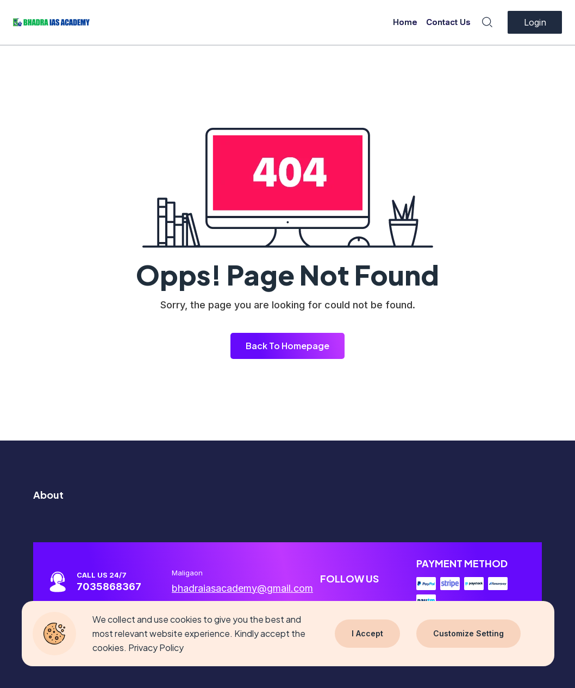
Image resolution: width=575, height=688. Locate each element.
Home (405, 22)
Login (535, 22)
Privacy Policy (156, 647)
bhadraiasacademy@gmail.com (242, 588)
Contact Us (448, 22)
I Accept (367, 633)
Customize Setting (468, 633)
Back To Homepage (287, 345)
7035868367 (109, 586)
